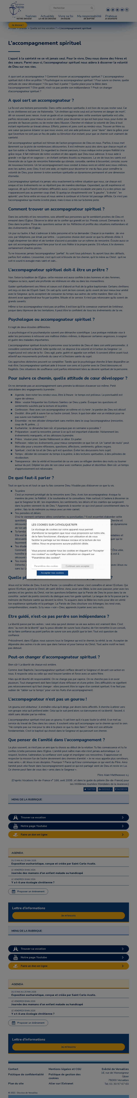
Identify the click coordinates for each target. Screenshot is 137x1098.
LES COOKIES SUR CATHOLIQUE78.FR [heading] (54, 524)
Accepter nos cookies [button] (52, 572)
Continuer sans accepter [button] (77, 566)
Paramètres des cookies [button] (46, 566)
